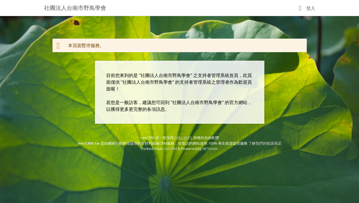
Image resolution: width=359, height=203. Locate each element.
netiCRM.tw (89, 143)
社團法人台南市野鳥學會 (75, 8)
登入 (310, 8)
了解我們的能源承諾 (264, 143)
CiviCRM (170, 148)
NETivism (210, 148)
